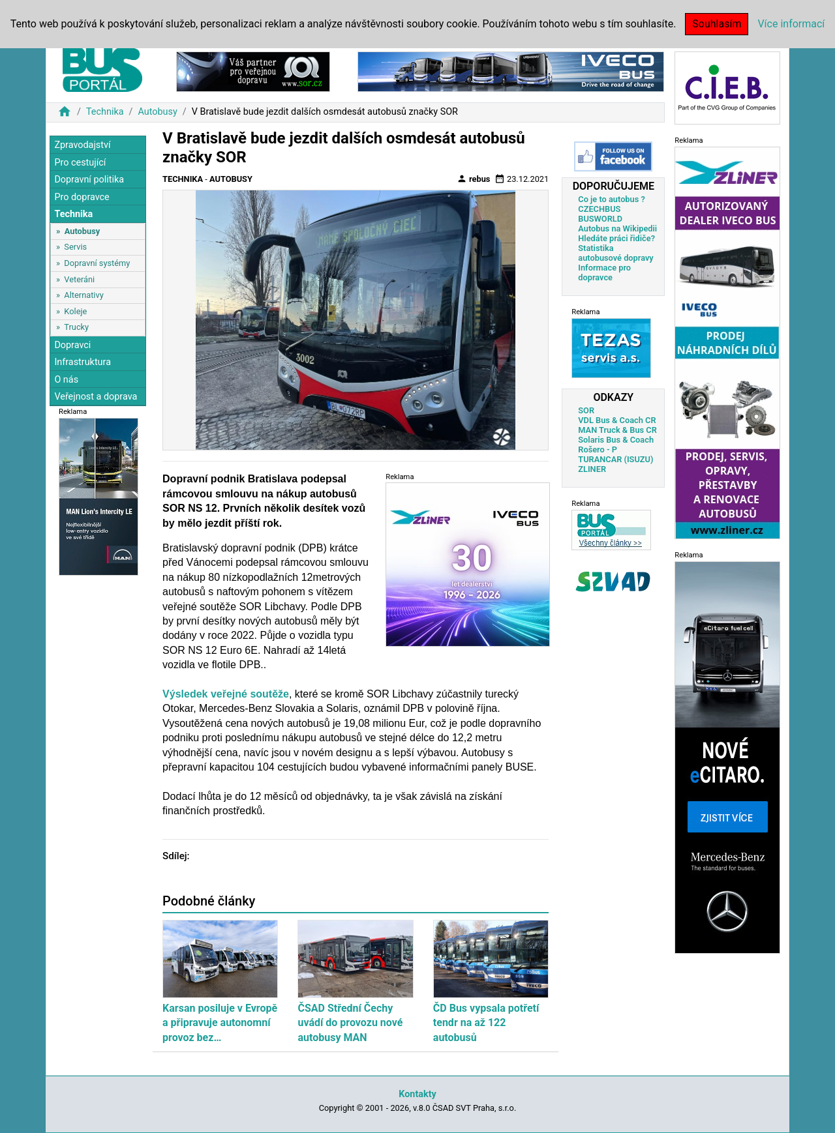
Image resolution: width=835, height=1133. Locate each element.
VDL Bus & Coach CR (617, 420)
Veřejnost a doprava (95, 396)
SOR (586, 410)
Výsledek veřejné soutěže (225, 693)
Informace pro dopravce (604, 272)
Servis (75, 247)
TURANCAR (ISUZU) (615, 459)
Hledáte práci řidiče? (616, 238)
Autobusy (157, 111)
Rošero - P (597, 449)
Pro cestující (80, 162)
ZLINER (592, 469)
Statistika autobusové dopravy (615, 253)
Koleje (75, 311)
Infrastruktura (82, 362)
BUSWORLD (600, 219)
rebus (474, 178)
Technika (105, 111)
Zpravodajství (82, 145)
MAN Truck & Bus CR (617, 430)
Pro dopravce (81, 197)
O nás (66, 379)
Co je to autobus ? (611, 199)
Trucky (76, 327)
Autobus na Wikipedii (617, 228)
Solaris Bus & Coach (616, 440)
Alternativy (83, 295)
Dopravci (72, 345)
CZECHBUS (599, 209)
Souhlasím (716, 24)
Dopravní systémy (97, 263)
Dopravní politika (89, 179)
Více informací (791, 24)
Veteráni (79, 279)
